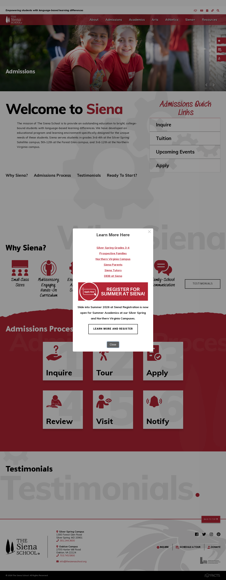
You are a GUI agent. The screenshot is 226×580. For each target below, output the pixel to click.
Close (113, 344)
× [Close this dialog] (149, 232)
